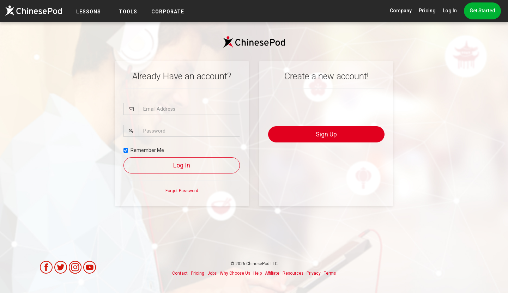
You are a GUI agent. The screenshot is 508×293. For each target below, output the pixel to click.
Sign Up (326, 134)
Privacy (314, 273)
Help (257, 273)
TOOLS (128, 11)
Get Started (482, 10)
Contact (180, 273)
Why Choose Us (235, 273)
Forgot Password (181, 190)
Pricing (427, 10)
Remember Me (143, 150)
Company (401, 10)
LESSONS (88, 11)
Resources (293, 273)
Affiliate (272, 273)
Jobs (212, 273)
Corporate (167, 11)
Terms (330, 273)
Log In (450, 10)
